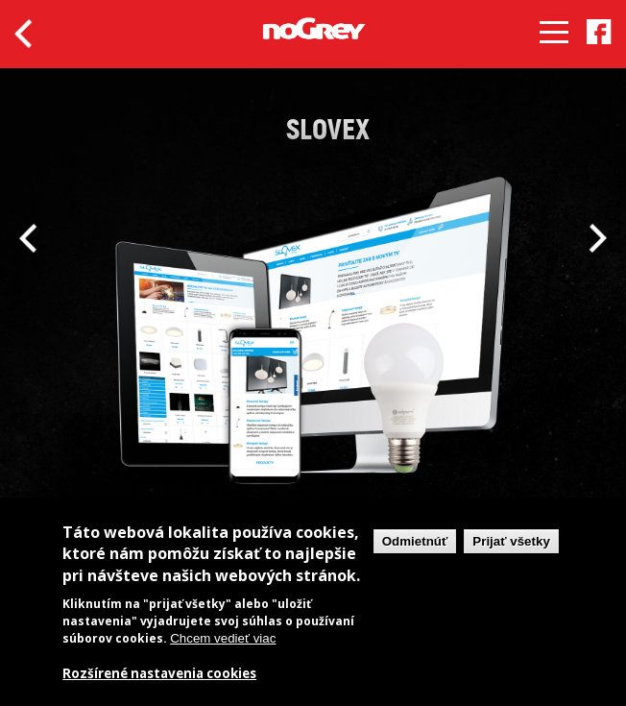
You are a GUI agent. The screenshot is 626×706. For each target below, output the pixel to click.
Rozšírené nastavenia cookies (159, 674)
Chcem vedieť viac (223, 638)
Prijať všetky (510, 541)
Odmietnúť (415, 541)
